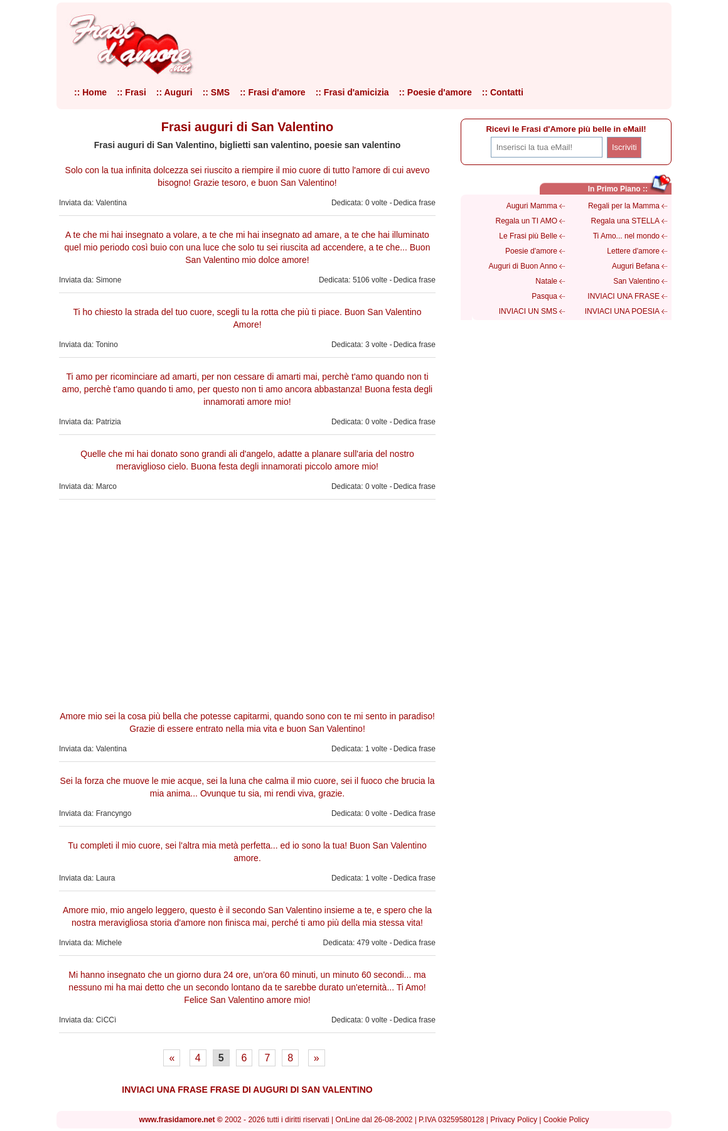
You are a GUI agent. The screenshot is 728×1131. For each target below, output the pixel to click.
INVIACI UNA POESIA (622, 311)
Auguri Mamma (531, 205)
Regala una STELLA (625, 221)
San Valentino (636, 281)
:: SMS (216, 92)
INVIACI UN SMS (528, 311)
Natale (546, 281)
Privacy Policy (513, 1119)
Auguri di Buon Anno (523, 266)
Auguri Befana (636, 266)
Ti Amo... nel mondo (626, 236)
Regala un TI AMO (527, 221)
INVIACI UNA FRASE (623, 296)
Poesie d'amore (531, 251)
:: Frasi (131, 92)
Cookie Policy (566, 1119)
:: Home (90, 92)
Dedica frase (414, 202)
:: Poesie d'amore (435, 92)
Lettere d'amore (633, 251)
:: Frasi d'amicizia (352, 92)
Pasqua (544, 296)
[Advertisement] (247, 603)
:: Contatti (502, 92)
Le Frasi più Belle (528, 236)
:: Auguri (174, 92)
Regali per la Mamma (624, 205)
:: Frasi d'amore (272, 92)
